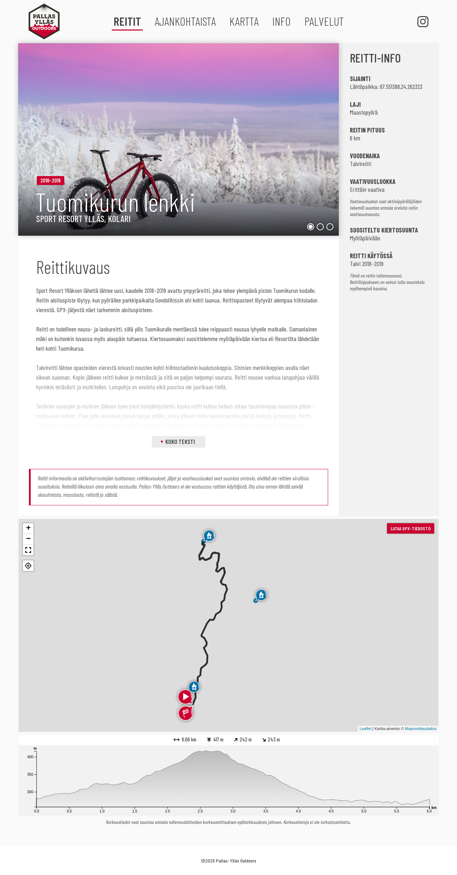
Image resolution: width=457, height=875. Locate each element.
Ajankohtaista (185, 21)
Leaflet (365, 728)
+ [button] (28, 528)
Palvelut (324, 21)
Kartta (243, 21)
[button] (28, 565)
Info (281, 21)
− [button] (28, 539)
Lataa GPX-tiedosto (411, 528)
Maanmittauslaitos (421, 728)
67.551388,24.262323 (401, 86)
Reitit (127, 21)
